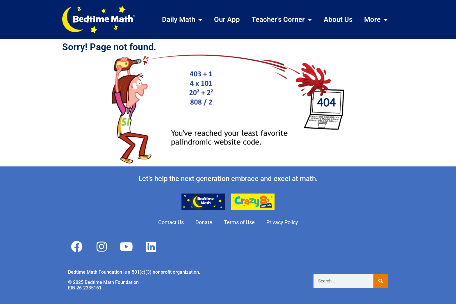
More (376, 19)
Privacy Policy (282, 222)
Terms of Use (239, 222)
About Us (338, 19)
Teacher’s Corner (282, 19)
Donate (203, 222)
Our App (227, 19)
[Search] (380, 281)
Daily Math (182, 19)
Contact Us (171, 222)
